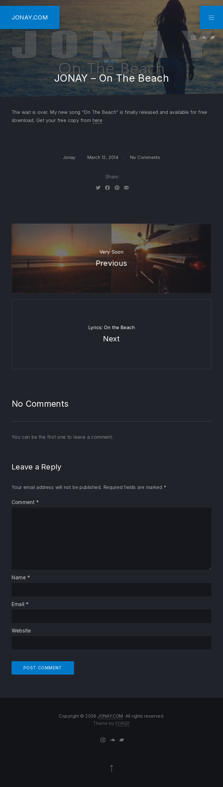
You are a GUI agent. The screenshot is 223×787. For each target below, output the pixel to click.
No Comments (145, 157)
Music (111, 61)
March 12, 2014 (102, 157)
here (97, 120)
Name (21, 577)
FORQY (123, 723)
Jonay (69, 157)
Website (21, 631)
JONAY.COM (30, 17)
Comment (25, 502)
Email (20, 604)
